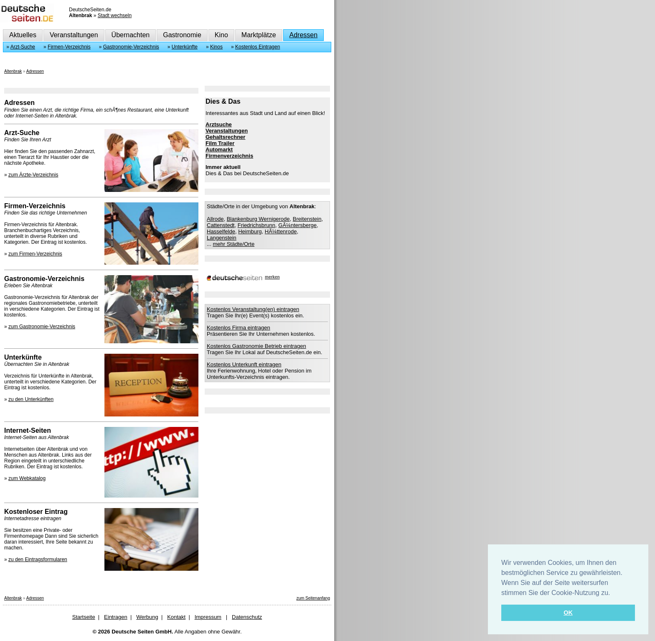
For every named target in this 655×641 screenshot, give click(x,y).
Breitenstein (307, 219)
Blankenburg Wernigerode (258, 219)
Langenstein (221, 238)
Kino (221, 34)
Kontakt (176, 617)
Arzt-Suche (22, 47)
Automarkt (219, 149)
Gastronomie (182, 34)
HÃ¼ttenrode (281, 231)
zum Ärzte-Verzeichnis (33, 175)
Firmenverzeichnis (229, 156)
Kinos (216, 47)
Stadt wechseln (115, 15)
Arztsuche (219, 124)
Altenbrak (13, 71)
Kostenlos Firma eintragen (238, 327)
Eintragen (115, 617)
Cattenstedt (221, 225)
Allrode (215, 219)
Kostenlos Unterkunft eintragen (244, 364)
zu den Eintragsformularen (37, 559)
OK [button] (568, 612)
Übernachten (131, 34)
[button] (613, 593)
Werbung (147, 617)
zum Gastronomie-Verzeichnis (41, 326)
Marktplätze (258, 34)
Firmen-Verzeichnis (69, 47)
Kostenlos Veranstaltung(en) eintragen (253, 309)
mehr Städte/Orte (233, 244)
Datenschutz (247, 617)
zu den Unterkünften (30, 399)
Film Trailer (220, 143)
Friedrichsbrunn (256, 225)
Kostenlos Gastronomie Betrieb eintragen (256, 346)
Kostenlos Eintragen (257, 47)
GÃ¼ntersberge (297, 225)
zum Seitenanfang (313, 598)
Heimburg (249, 231)
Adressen (303, 34)
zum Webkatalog (27, 478)
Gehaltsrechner (225, 137)
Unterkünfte (185, 47)
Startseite (83, 617)
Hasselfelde (221, 231)
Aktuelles (22, 34)
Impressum (208, 617)
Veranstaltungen (74, 34)
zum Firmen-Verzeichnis (35, 254)
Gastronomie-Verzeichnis (131, 47)
